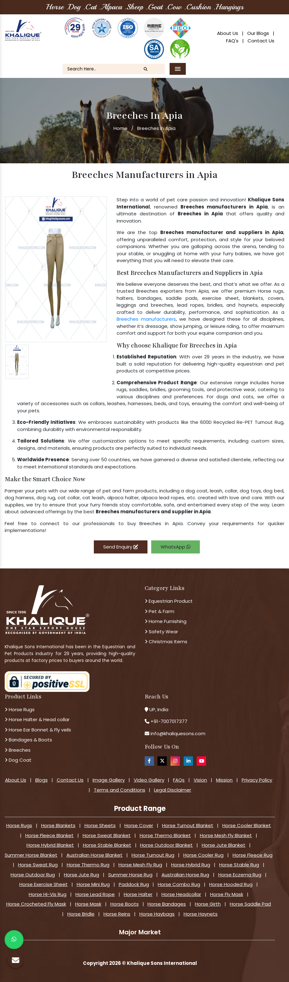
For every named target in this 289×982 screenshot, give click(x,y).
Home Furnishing (165, 621)
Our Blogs (258, 33)
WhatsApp (175, 547)
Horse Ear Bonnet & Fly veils (38, 729)
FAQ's (232, 40)
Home (120, 128)
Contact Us (261, 40)
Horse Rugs (20, 709)
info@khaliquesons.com (177, 733)
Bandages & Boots (28, 739)
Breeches (18, 750)
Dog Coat (18, 760)
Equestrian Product (169, 601)
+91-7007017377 (169, 721)
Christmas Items (166, 641)
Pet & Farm (159, 611)
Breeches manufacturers (146, 319)
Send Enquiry (120, 547)
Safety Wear (161, 631)
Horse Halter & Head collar (37, 719)
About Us (227, 33)
